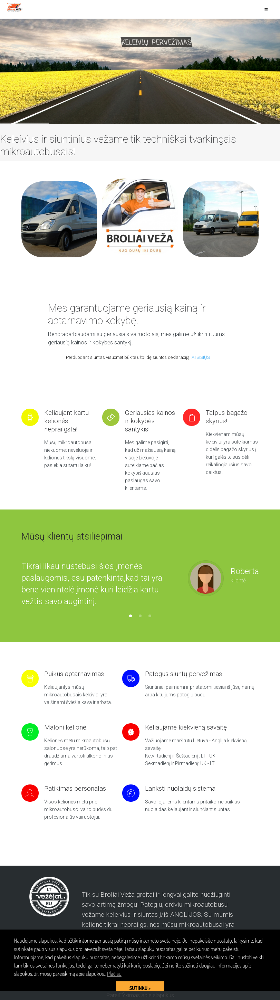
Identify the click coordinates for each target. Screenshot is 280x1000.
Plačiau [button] (114, 973)
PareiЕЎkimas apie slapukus (140, 995)
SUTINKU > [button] (140, 988)
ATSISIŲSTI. (203, 357)
